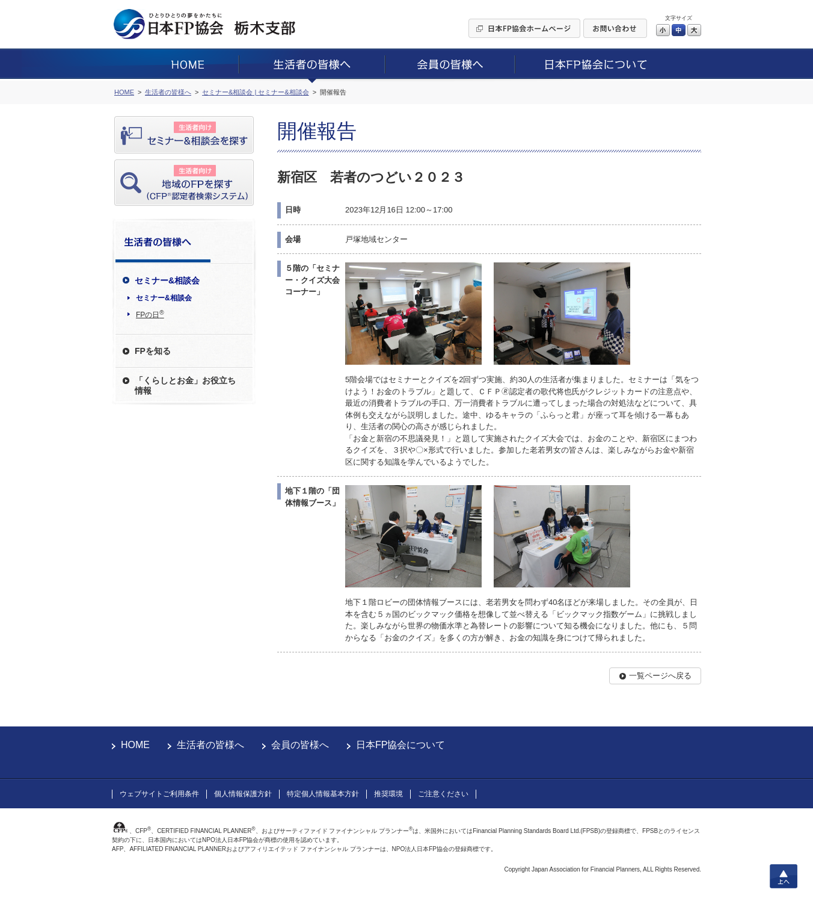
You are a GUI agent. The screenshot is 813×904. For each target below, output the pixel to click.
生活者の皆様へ (210, 745)
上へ (783, 876)
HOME (135, 745)
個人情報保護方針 (243, 794)
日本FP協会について (400, 745)
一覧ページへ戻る (660, 675)
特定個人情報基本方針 (323, 794)
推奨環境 (388, 794)
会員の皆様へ (300, 745)
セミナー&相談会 (164, 298)
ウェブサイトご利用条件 (159, 794)
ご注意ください (443, 794)
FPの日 (150, 314)
